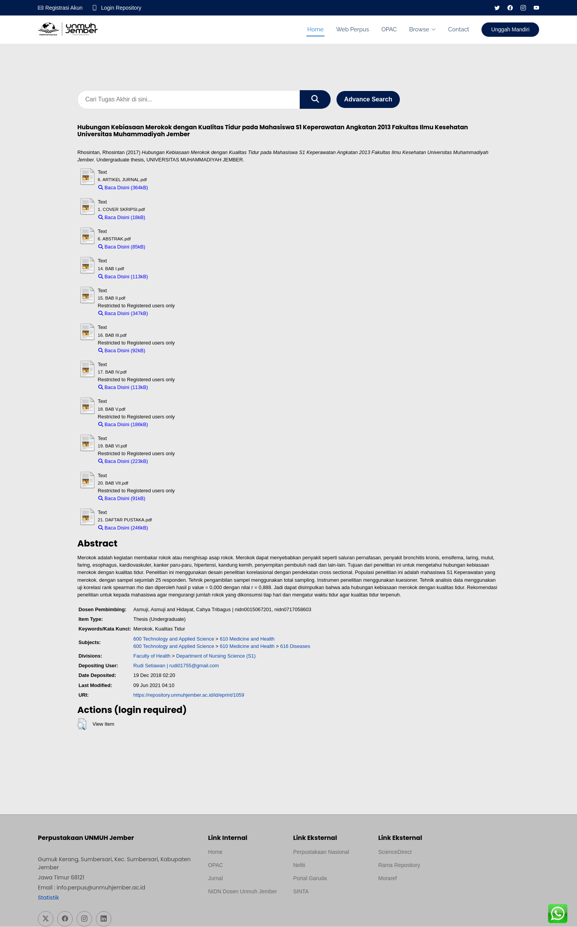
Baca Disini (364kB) (123, 188)
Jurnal (215, 878)
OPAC (389, 29)
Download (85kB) (168, 247)
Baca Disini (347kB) (123, 314)
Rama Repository (399, 865)
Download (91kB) (168, 499)
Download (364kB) (172, 188)
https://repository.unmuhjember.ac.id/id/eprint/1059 (188, 695)
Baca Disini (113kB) (123, 276)
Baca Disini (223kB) (123, 461)
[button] (81, 724)
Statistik (48, 898)
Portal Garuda (310, 878)
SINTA (301, 891)
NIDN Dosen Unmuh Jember (242, 891)
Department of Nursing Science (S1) (216, 656)
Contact (458, 29)
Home (315, 29)
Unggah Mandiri (510, 29)
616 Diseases (295, 646)
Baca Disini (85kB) (121, 247)
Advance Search (368, 99)
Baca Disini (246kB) (123, 528)
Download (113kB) (172, 276)
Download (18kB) (168, 218)
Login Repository (121, 8)
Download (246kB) (172, 528)
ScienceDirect (394, 852)
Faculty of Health (152, 656)
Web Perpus (352, 29)
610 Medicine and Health (247, 639)
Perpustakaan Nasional (321, 852)
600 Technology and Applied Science (173, 639)
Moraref (387, 878)
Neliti (299, 865)
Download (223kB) (172, 461)
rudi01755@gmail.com (194, 666)
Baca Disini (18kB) (121, 218)
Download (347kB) (172, 314)
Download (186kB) (172, 425)
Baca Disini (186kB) (123, 425)
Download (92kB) (168, 351)
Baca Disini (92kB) (121, 351)
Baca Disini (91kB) (121, 499)
